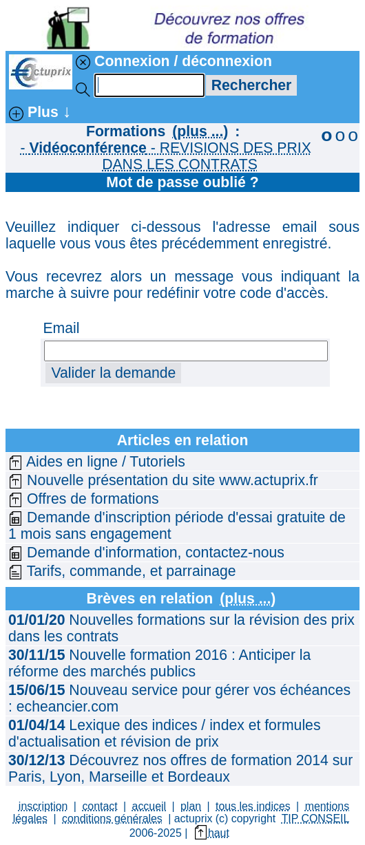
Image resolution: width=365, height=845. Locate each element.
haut (211, 833)
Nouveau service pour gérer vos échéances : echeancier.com (179, 698)
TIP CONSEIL (316, 818)
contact (99, 806)
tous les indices (253, 806)
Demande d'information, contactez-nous (146, 552)
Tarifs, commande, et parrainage (122, 571)
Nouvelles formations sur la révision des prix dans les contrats (181, 628)
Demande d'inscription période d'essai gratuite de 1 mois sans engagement (177, 525)
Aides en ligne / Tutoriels (96, 461)
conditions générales (112, 818)
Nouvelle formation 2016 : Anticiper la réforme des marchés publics (159, 663)
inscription (43, 806)
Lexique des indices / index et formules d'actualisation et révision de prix (164, 733)
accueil (149, 806)
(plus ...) (200, 131)
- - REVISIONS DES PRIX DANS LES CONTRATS (165, 156)
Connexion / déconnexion (174, 61)
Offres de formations (83, 499)
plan (190, 806)
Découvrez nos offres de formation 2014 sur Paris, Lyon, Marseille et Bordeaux (180, 768)
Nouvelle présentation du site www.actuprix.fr (163, 480)
